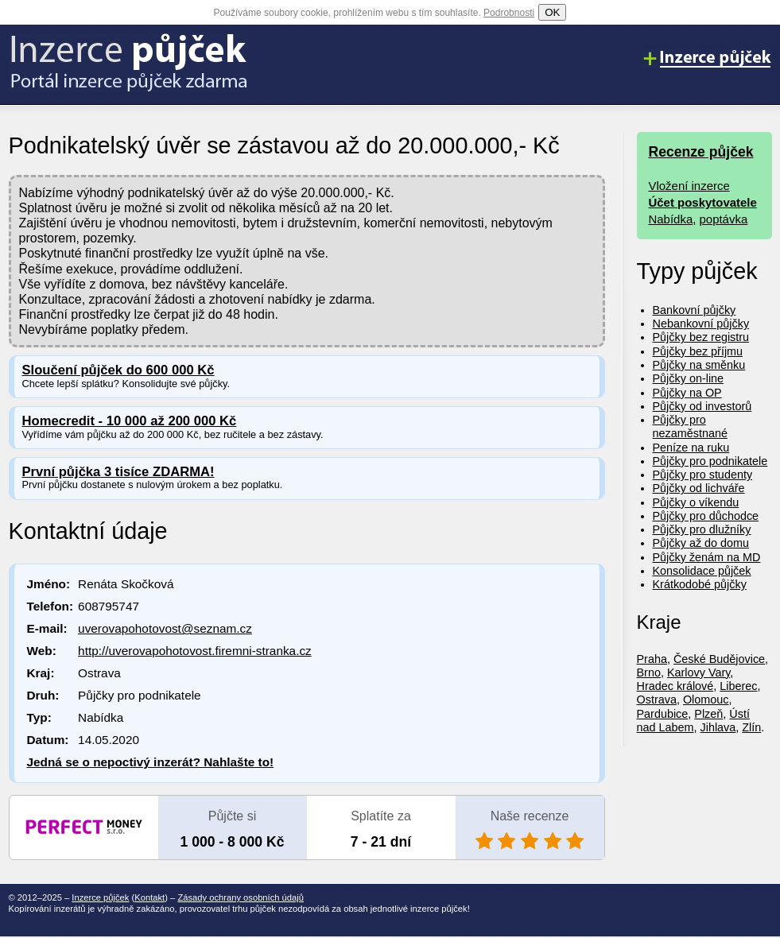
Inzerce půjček (100, 897)
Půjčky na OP (687, 392)
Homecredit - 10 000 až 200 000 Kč (129, 420)
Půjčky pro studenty (703, 474)
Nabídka (671, 219)
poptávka (724, 219)
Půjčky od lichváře (699, 488)
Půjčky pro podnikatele (710, 461)
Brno (649, 672)
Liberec (738, 686)
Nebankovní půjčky (701, 323)
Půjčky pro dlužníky (702, 529)
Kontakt (149, 897)
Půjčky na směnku (699, 365)
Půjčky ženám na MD (707, 557)
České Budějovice (719, 659)
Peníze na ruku (691, 447)
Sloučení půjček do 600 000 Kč (118, 370)
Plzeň (708, 713)
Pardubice (663, 713)
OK (552, 12)
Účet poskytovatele (703, 202)
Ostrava (657, 699)
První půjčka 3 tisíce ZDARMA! (118, 471)
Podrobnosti (508, 12)
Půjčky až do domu (701, 543)
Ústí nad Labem (693, 720)
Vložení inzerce (689, 185)
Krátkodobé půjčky (700, 584)
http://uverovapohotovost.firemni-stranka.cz (195, 650)
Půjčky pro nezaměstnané (690, 426)
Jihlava (718, 727)
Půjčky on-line (688, 378)
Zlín (751, 727)
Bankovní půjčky (694, 310)
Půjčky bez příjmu (698, 351)
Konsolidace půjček (702, 570)
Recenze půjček (701, 152)
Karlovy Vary (698, 672)
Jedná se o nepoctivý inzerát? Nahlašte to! (150, 762)
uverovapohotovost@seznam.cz (165, 628)
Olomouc (706, 699)
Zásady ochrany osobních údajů (240, 897)
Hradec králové (675, 686)
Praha (652, 659)
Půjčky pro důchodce (706, 516)
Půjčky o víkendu (696, 502)
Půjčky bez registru (701, 337)
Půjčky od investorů (702, 406)
